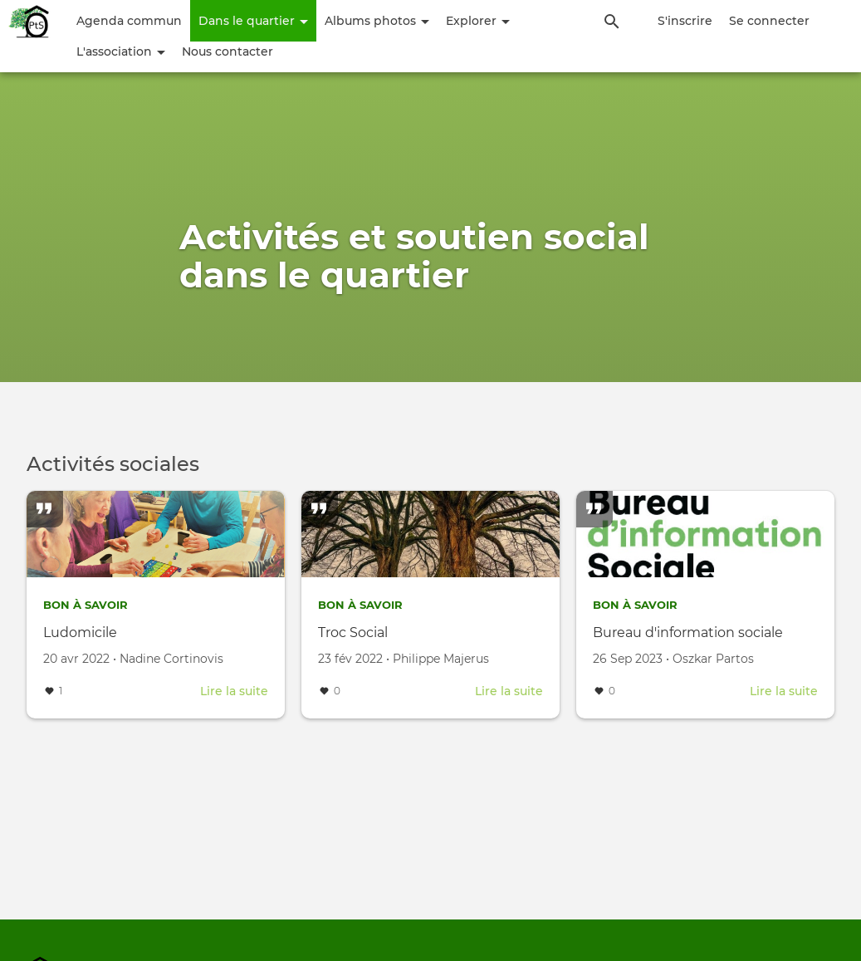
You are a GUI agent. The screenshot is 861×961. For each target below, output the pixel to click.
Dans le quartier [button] (253, 20)
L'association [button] (120, 51)
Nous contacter (227, 51)
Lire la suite (234, 691)
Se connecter (769, 20)
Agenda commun (129, 20)
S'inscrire (685, 20)
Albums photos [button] (377, 20)
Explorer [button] (478, 20)
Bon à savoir (88, 604)
